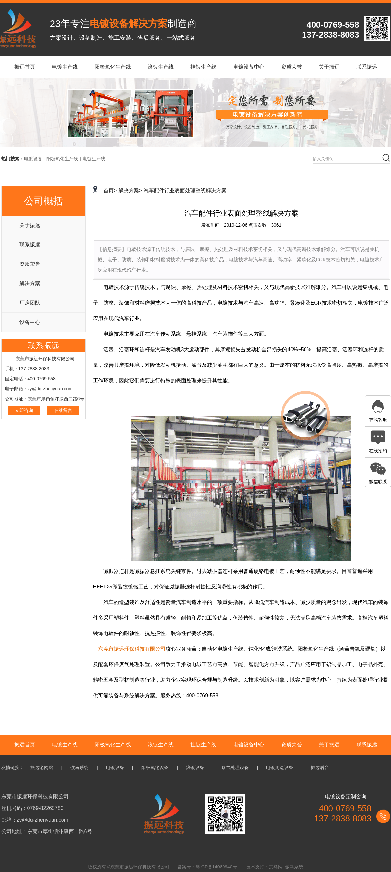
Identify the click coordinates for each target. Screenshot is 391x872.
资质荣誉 (29, 264)
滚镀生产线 (161, 744)
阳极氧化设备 (154, 767)
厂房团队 (29, 303)
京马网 (275, 866)
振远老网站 (41, 767)
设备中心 (29, 322)
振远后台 (320, 767)
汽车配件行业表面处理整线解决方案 (185, 190)
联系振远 (29, 244)
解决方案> (130, 190)
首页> (110, 190)
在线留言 (63, 410)
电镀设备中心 (248, 744)
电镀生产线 (94, 158)
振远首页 (24, 744)
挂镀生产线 (203, 744)
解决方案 (29, 283)
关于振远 (29, 225)
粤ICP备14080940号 (216, 866)
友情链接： (12, 767)
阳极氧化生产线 (62, 158)
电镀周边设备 (279, 767)
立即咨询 (24, 410)
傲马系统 (79, 767)
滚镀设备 (195, 767)
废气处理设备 (235, 767)
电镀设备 (33, 158)
